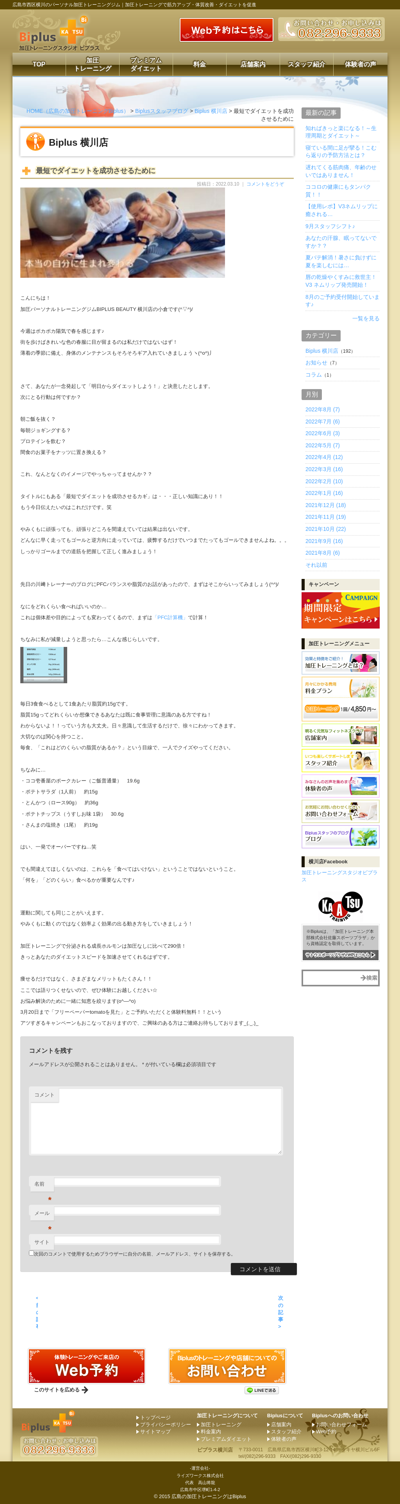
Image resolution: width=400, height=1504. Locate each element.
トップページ (155, 1417)
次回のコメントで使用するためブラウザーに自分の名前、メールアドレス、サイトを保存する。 (135, 1254)
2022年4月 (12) (324, 457)
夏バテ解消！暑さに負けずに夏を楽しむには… (341, 261)
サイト (42, 1242)
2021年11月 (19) (325, 517)
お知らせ (316, 362)
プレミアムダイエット (146, 64)
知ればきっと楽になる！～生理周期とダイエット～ (341, 132)
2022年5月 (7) (322, 445)
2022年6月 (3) (322, 433)
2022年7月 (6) (322, 421)
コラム (313, 375)
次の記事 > (280, 1312)
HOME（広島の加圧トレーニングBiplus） (78, 111)
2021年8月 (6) (322, 553)
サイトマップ (155, 1431)
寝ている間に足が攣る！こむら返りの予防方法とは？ (341, 152)
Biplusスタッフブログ (161, 111)
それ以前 (316, 565)
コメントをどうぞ (265, 184)
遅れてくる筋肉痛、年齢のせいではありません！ (341, 171)
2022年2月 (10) (324, 481)
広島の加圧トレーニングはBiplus (208, 1496)
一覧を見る (366, 318)
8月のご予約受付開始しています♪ (342, 301)
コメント (44, 1095)
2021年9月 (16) (324, 541)
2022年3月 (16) (324, 469)
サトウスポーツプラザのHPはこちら (338, 954)
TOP (39, 64)
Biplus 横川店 (211, 111)
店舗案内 (253, 64)
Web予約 (326, 1431)
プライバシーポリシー (165, 1424)
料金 (199, 64)
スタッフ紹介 (306, 64)
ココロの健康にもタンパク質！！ (338, 191)
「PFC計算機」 (170, 617)
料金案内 (211, 1431)
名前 (43, 1186)
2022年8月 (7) (322, 409)
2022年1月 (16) (324, 493)
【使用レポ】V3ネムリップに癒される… (341, 210)
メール (43, 1215)
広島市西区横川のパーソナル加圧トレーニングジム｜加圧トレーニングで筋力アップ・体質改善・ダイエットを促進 (134, 4)
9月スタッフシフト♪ (330, 226)
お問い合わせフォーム (341, 1424)
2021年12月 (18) (325, 505)
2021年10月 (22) (325, 529)
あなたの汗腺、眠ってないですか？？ (341, 242)
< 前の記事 (37, 1312)
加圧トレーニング (92, 64)
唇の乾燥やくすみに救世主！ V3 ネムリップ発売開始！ (341, 281)
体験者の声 (360, 64)
